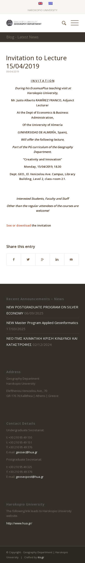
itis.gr (41, 557)
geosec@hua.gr (26, 452)
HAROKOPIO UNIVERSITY (42, 10)
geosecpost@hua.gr (30, 477)
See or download (18, 225)
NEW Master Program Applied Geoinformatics (42, 322)
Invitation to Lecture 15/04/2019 (36, 61)
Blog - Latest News (22, 37)
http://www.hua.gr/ (19, 523)
